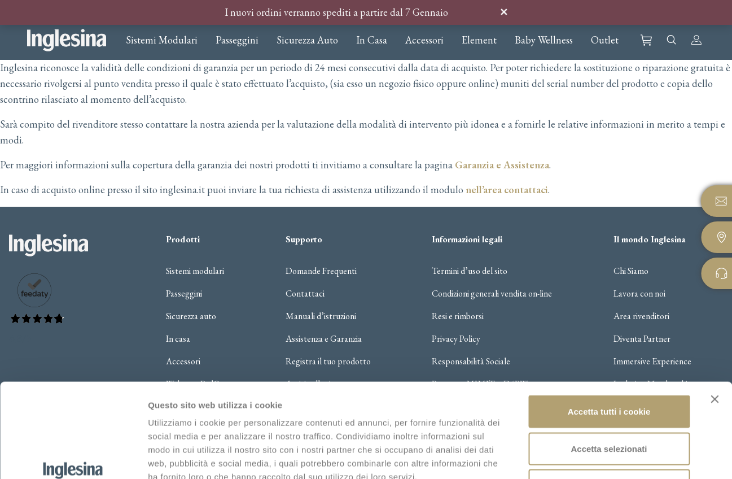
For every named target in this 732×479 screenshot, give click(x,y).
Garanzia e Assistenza (502, 164)
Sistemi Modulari (162, 40)
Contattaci (305, 293)
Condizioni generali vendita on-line (492, 293)
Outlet (605, 40)
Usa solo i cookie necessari (609, 405)
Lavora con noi (639, 293)
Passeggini (237, 40)
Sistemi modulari (195, 271)
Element (479, 40)
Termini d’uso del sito (469, 271)
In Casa (371, 40)
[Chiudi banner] (714, 319)
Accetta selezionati (609, 368)
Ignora (493, 12)
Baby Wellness (544, 40)
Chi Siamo (630, 271)
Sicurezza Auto (307, 40)
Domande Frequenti (321, 271)
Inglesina (66, 40)
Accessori (424, 40)
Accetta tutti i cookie (609, 331)
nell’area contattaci (507, 189)
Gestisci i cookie (597, 456)
